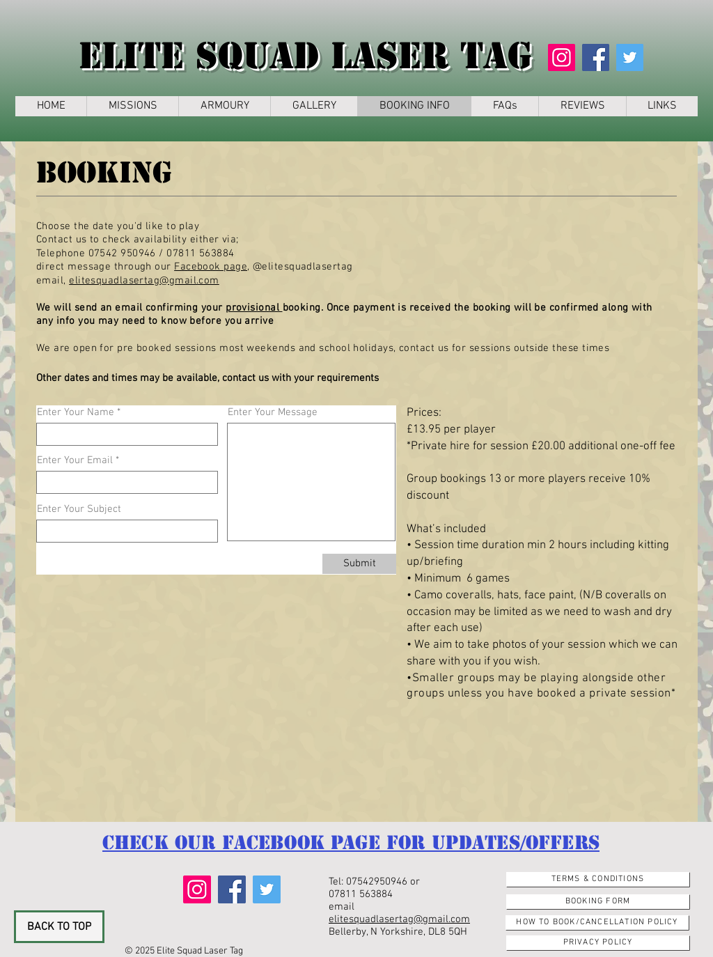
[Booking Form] (597, 901)
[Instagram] (561, 57)
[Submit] (359, 564)
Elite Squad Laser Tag (305, 56)
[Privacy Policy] (597, 942)
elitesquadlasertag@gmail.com (144, 280)
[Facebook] (595, 57)
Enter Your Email (75, 461)
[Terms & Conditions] (597, 879)
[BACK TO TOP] (59, 926)
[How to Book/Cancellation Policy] (597, 922)
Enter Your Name (75, 412)
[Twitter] (629, 57)
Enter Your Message (273, 412)
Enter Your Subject (79, 509)
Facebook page (210, 266)
